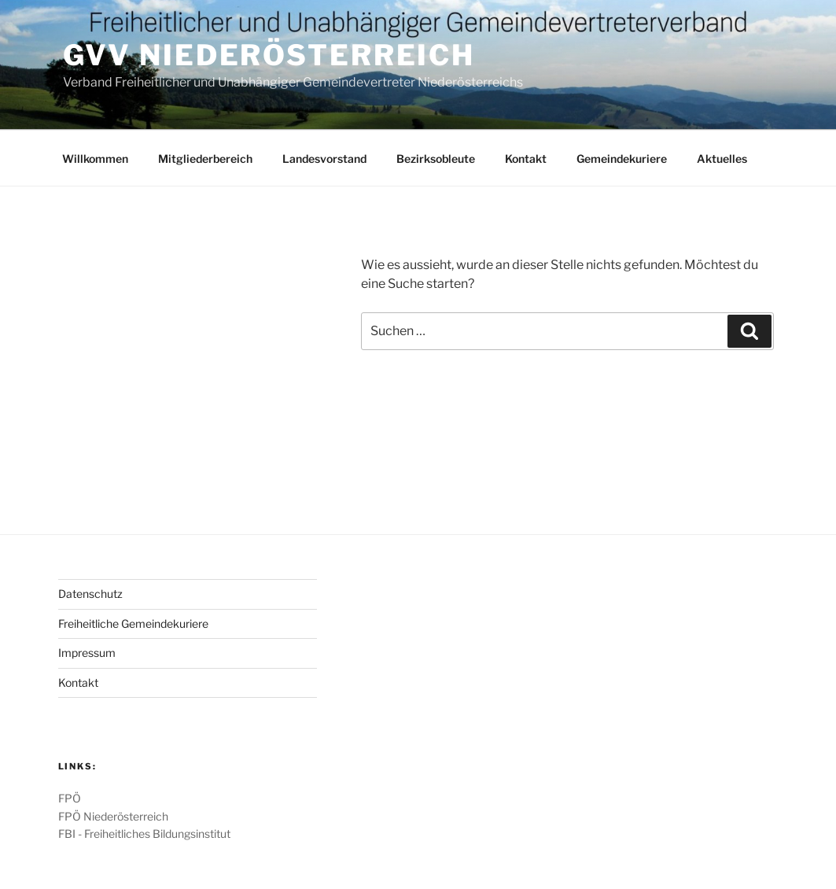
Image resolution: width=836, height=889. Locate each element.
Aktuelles (722, 158)
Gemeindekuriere (621, 158)
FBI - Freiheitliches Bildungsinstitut (144, 833)
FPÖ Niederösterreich (113, 816)
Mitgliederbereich (205, 158)
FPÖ (69, 798)
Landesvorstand (324, 158)
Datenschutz (90, 593)
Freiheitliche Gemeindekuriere (133, 623)
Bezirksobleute (435, 158)
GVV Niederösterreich (269, 55)
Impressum (87, 652)
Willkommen (95, 158)
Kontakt (526, 158)
